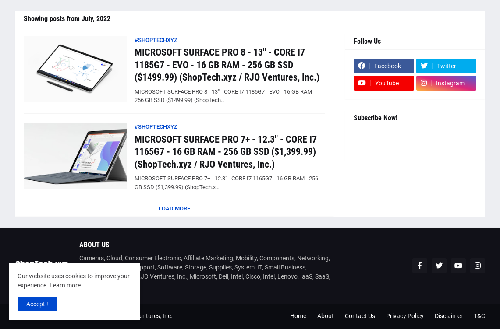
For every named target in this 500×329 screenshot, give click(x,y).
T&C (479, 315)
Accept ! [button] (37, 304)
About (325, 315)
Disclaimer (449, 315)
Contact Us (360, 315)
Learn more (65, 285)
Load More (174, 208)
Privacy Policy (405, 315)
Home (298, 315)
